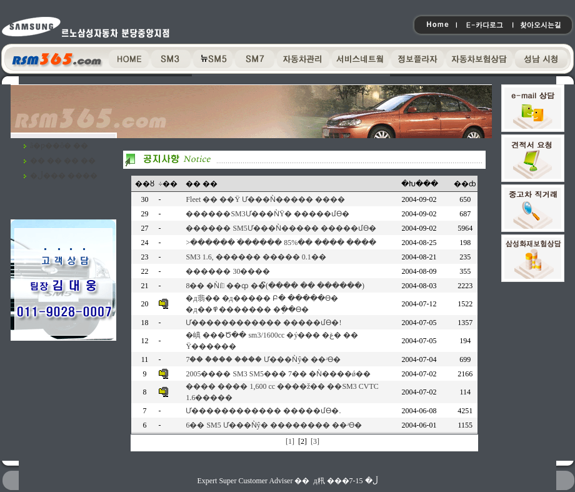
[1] (290, 441)
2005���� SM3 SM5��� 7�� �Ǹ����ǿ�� (278, 373)
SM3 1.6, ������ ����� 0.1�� (256, 257)
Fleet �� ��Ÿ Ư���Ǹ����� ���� (265, 199)
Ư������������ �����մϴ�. (263, 410)
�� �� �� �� (63, 160)
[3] (315, 441)
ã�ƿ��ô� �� (59, 145)
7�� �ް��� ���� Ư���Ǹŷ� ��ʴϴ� (263, 359)
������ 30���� (228, 271)
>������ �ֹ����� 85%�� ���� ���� (281, 242)
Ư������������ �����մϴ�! (263, 322)
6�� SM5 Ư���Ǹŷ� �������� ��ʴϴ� (273, 425)
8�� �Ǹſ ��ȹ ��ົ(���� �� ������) (275, 285)
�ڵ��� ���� (64, 175)
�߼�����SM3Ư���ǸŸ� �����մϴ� (267, 213)
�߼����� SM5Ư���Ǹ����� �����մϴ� (281, 228)
